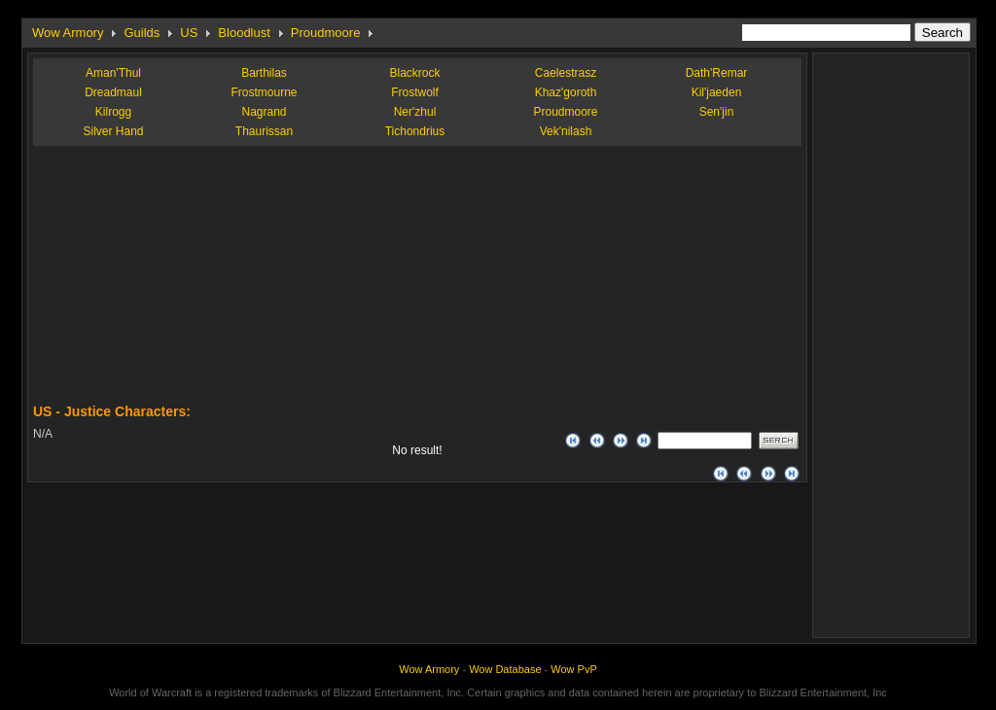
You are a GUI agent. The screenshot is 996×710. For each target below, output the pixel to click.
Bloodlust (243, 32)
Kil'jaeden (717, 92)
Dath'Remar (717, 73)
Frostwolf (415, 92)
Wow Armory (67, 32)
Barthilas (264, 73)
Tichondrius (415, 131)
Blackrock (414, 73)
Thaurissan (264, 131)
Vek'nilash (566, 131)
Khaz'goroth (566, 92)
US (188, 32)
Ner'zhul (415, 112)
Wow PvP (573, 669)
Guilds (142, 32)
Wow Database (505, 669)
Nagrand (263, 112)
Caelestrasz (565, 73)
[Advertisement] (179, 282)
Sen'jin (716, 112)
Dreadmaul (113, 92)
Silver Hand (113, 131)
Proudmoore (326, 32)
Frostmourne (264, 92)
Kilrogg (113, 112)
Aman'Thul (113, 73)
